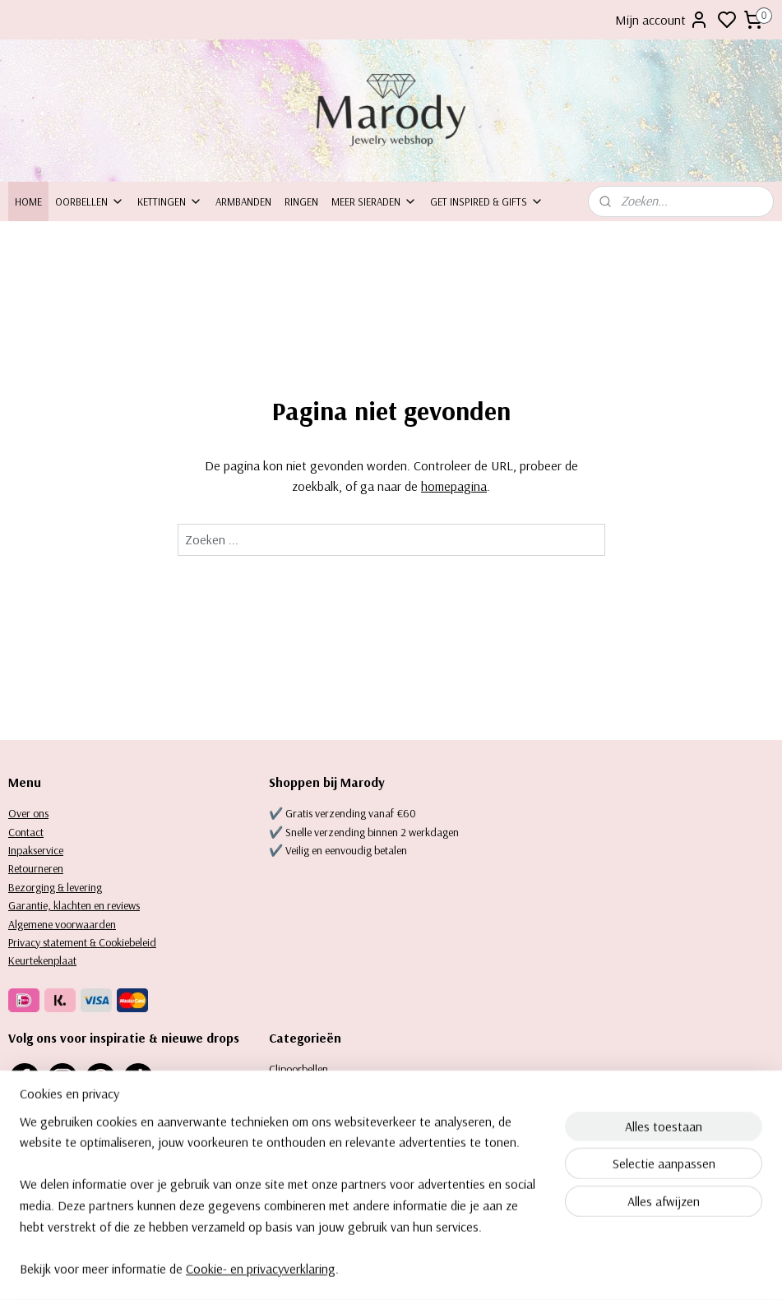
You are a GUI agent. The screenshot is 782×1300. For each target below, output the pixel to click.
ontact (29, 832)
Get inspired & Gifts (487, 201)
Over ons (28, 813)
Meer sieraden (374, 201)
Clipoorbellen (298, 1069)
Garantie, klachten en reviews (74, 905)
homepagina (454, 486)
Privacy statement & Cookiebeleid (82, 942)
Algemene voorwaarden (62, 924)
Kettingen (169, 201)
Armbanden (243, 201)
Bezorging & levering (55, 887)
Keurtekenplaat (42, 960)
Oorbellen (89, 201)
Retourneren (35, 868)
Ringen (301, 201)
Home (28, 201)
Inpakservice (35, 850)
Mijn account (662, 20)
